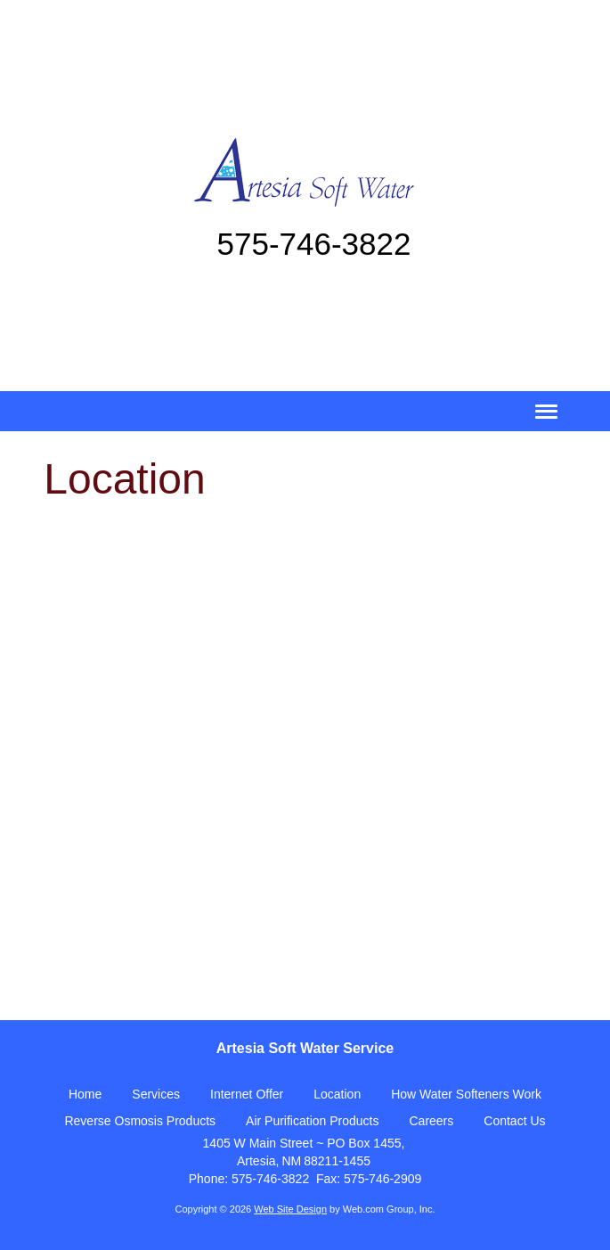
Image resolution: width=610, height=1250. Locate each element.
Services (156, 1094)
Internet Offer (246, 1094)
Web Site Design (290, 1209)
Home (85, 1094)
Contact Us (514, 1121)
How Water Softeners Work (466, 1094)
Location (337, 1094)
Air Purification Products (312, 1121)
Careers (431, 1121)
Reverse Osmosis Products (140, 1121)
